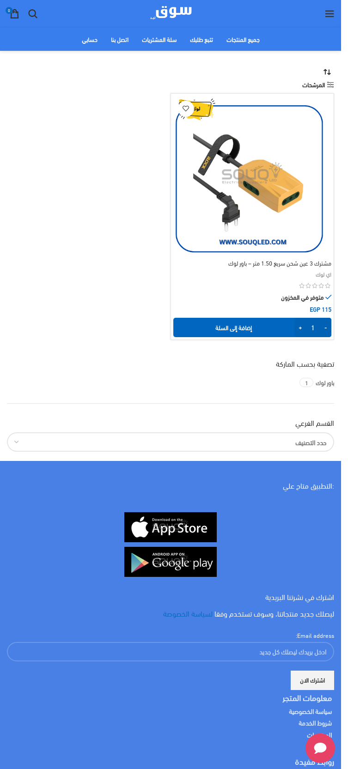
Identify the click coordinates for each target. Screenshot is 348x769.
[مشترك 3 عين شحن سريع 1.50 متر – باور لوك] (252, 175)
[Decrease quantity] (325, 327)
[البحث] (33, 14)
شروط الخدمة (315, 722)
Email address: (315, 635)
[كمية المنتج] (313, 327)
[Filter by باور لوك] (325, 382)
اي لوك (323, 274)
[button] (252, 327)
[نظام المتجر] (327, 72)
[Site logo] (171, 12)
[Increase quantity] (300, 327)
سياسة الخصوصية (310, 711)
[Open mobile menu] (329, 14)
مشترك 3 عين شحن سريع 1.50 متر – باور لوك (279, 262)
